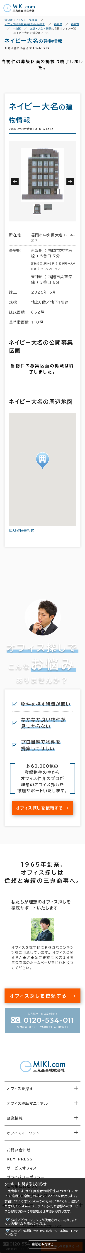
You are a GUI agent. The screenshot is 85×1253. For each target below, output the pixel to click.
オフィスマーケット (23, 1133)
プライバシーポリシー (25, 1177)
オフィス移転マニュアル (27, 1103)
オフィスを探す (20, 1089)
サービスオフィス (22, 1168)
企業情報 (15, 1118)
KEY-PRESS (19, 1159)
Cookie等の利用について (45, 1201)
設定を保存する (42, 1244)
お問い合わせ (19, 1150)
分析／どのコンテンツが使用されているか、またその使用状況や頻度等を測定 (41, 1222)
